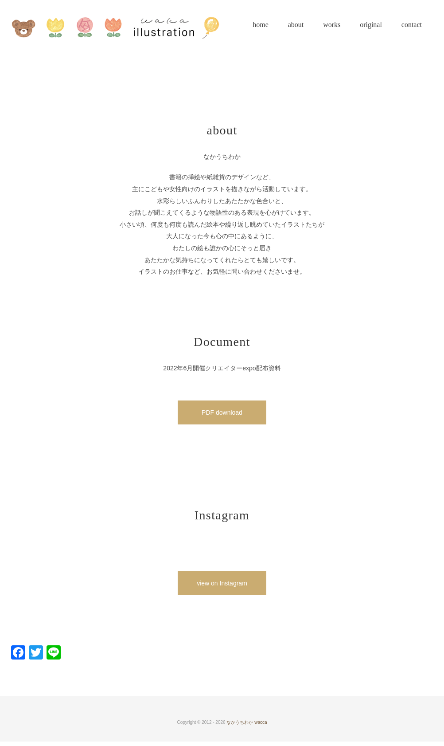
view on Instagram (222, 583)
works (331, 24)
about (296, 24)
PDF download (222, 412)
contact (411, 24)
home (261, 24)
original (371, 24)
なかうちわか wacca (246, 722)
